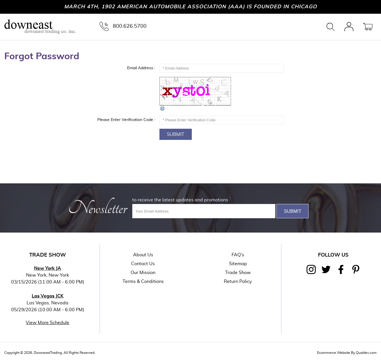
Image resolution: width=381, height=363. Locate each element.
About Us (143, 255)
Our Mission (143, 272)
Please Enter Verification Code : (126, 120)
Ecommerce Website (333, 352)
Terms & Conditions (143, 281)
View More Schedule (47, 322)
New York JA (47, 268)
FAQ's (238, 255)
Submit (175, 134)
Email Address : (141, 68)
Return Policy (238, 281)
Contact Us (143, 263)
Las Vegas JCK (48, 296)
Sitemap (238, 263)
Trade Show (238, 272)
